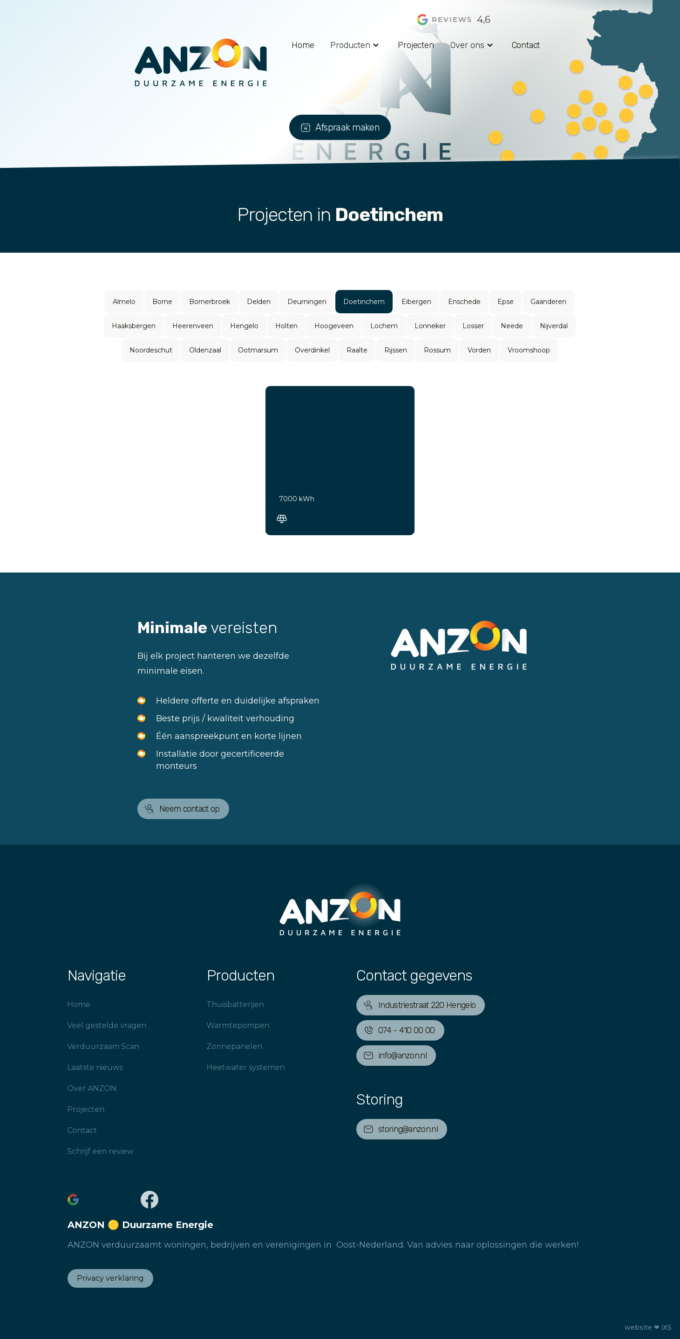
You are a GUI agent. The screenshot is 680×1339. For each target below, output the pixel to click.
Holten (286, 326)
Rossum (437, 350)
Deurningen (306, 301)
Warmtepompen (226, 1025)
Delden (259, 301)
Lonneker (430, 326)
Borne (162, 301)
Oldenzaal (205, 350)
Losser (473, 326)
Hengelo (244, 326)
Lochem (384, 326)
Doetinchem (364, 301)
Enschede (464, 301)
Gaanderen (548, 301)
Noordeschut (150, 350)
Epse (505, 301)
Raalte (357, 350)
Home (303, 45)
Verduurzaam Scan (92, 1046)
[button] (355, 45)
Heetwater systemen (234, 1067)
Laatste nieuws (83, 1067)
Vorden (479, 350)
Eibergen (416, 301)
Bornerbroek (209, 301)
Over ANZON (80, 1088)
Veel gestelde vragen (95, 1025)
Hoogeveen (334, 326)
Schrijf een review (89, 1151)
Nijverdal (554, 326)
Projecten (416, 45)
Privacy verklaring (110, 1278)
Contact (526, 45)
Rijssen (395, 350)
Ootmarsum (258, 350)
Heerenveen (192, 326)
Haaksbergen (134, 326)
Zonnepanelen (223, 1046)
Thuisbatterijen (223, 1004)
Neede (512, 326)
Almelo (124, 301)
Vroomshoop (529, 350)
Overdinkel (312, 350)
